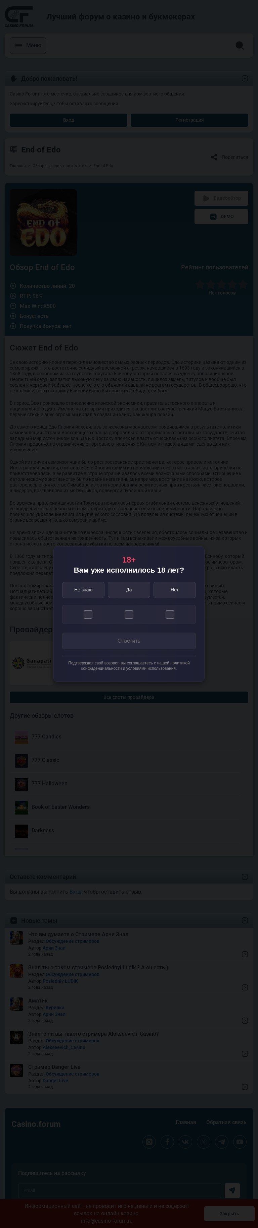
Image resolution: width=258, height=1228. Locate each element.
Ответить (129, 641)
